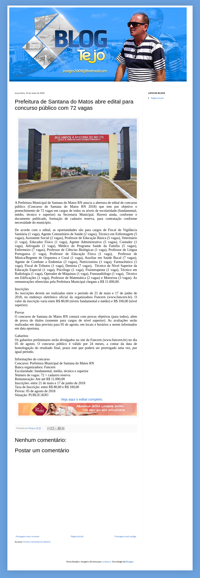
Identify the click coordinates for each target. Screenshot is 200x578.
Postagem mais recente (27, 536)
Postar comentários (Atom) (36, 541)
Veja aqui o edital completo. (82, 399)
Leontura (106, 561)
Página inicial (77, 536)
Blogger (130, 561)
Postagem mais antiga (125, 536)
